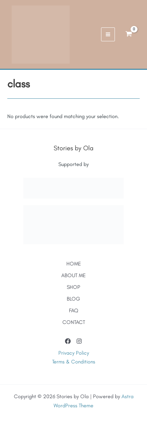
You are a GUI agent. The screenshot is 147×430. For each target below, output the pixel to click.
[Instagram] (79, 341)
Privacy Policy (73, 353)
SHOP (73, 287)
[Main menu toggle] (108, 34)
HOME (73, 263)
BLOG (73, 298)
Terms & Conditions (73, 361)
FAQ (73, 310)
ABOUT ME (73, 275)
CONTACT (73, 322)
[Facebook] (68, 341)
